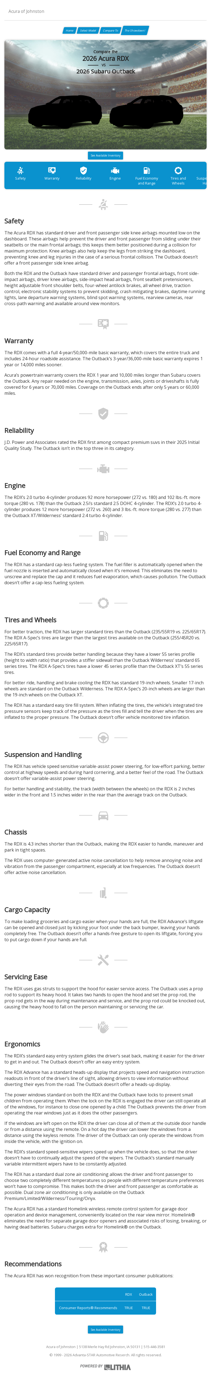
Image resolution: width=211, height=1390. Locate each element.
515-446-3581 (154, 1346)
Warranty (52, 173)
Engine (115, 173)
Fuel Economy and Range (146, 176)
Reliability (83, 173)
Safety (20, 173)
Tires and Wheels (178, 176)
